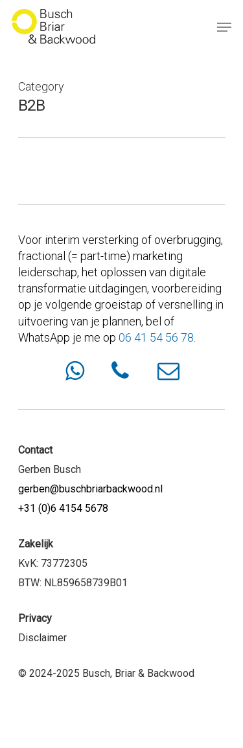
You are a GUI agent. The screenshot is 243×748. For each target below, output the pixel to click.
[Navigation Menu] (224, 27)
